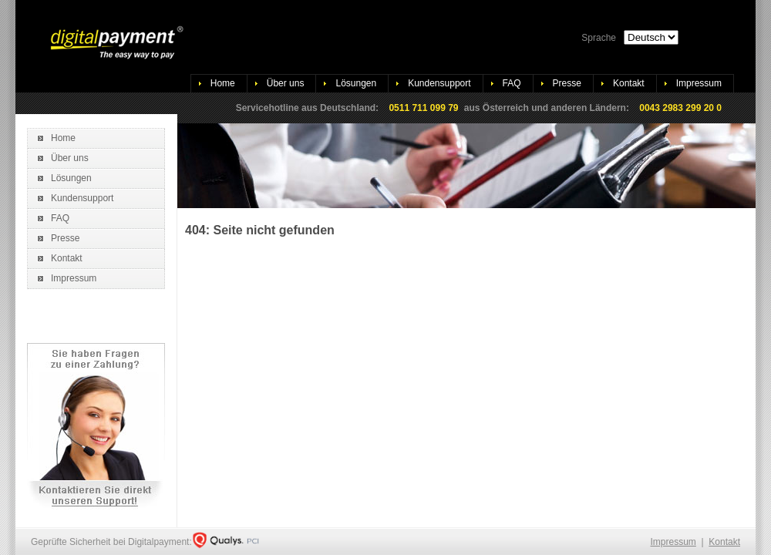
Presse (567, 83)
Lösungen (355, 83)
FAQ (512, 83)
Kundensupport (439, 83)
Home (222, 83)
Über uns (286, 83)
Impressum (699, 83)
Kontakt (629, 83)
